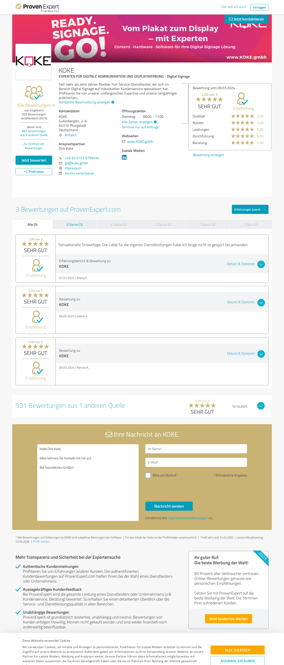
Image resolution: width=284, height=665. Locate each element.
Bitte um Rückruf (164, 475)
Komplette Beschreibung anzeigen (86, 102)
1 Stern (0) (251, 224)
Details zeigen (173, 657)
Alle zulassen (237, 619)
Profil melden (41, 541)
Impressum (30, 644)
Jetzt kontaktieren (246, 19)
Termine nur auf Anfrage (140, 127)
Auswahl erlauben (238, 630)
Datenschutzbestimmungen (60, 644)
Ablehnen (238, 643)
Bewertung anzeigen (262, 154)
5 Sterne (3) (75, 224)
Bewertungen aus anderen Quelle (33, 133)
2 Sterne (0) (207, 224)
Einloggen (259, 7)
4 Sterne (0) (119, 224)
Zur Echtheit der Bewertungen (33, 146)
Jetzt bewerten (34, 160)
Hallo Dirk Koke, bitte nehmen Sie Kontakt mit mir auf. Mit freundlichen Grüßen (88, 482)
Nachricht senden (169, 506)
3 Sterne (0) (163, 224)
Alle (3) (32, 224)
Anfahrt (71, 135)
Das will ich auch (233, 6)
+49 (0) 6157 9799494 (82, 157)
